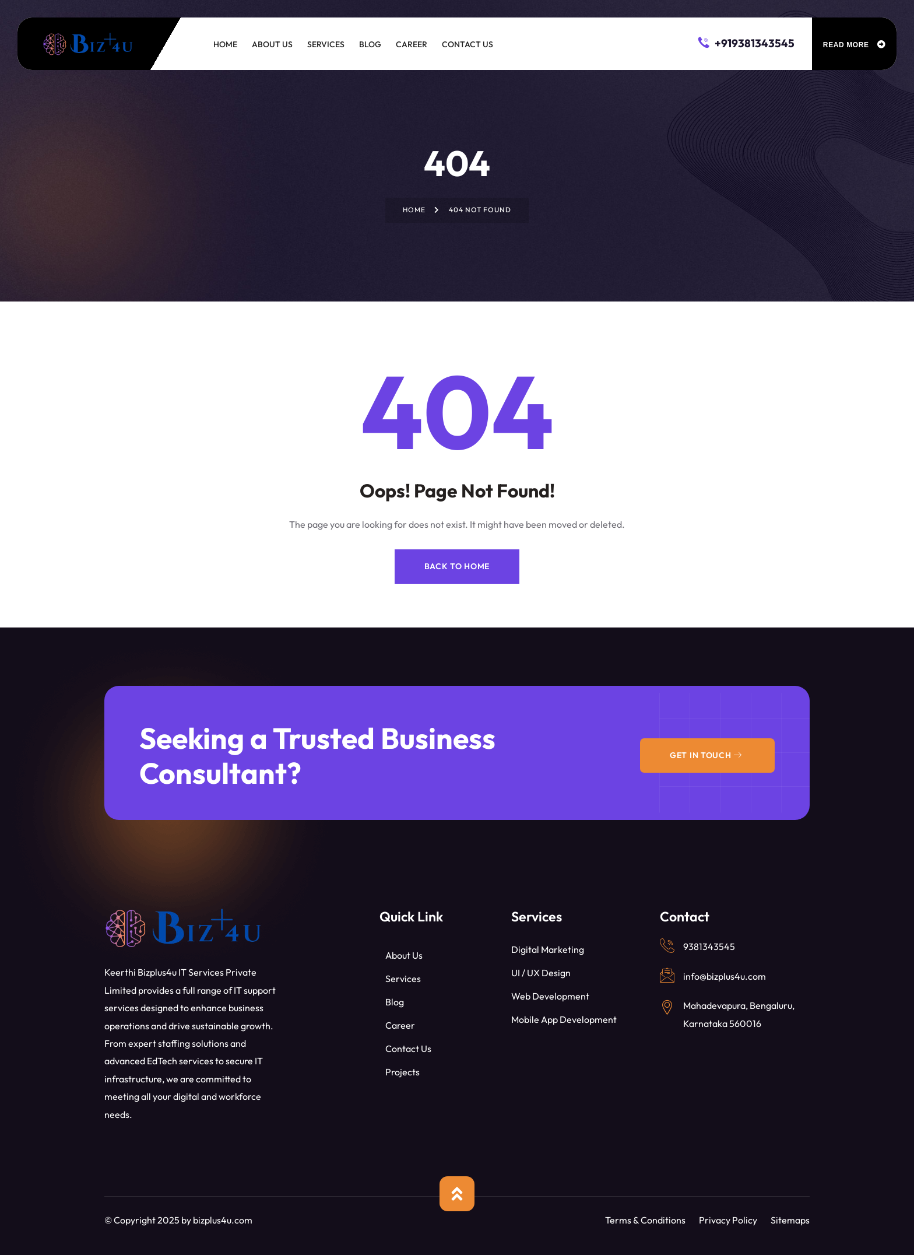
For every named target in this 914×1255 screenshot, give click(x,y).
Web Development (550, 996)
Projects (402, 1072)
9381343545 (709, 946)
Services (403, 978)
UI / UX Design (541, 973)
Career (400, 1025)
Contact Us (408, 1048)
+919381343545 (746, 42)
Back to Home (457, 566)
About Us (404, 955)
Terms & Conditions (645, 1220)
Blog (394, 1002)
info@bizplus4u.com (724, 976)
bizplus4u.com (222, 1220)
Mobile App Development (564, 1019)
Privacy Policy (728, 1220)
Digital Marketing (547, 949)
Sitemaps (790, 1220)
